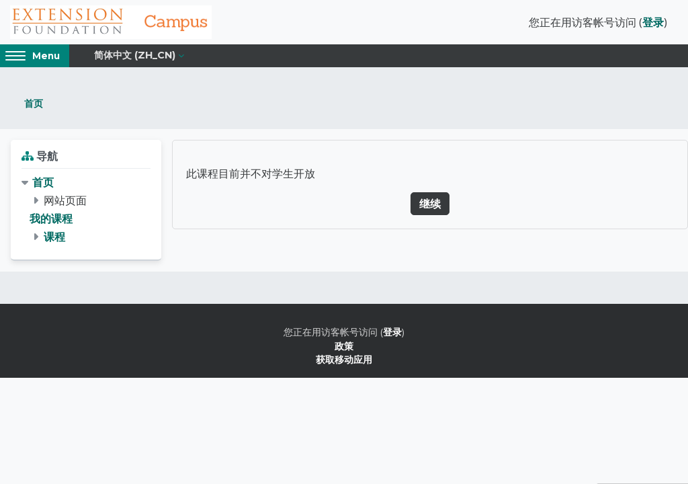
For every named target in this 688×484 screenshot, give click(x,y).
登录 (653, 22)
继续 (430, 203)
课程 (54, 236)
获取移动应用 (344, 359)
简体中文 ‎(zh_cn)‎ (134, 55)
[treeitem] (86, 210)
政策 (344, 345)
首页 (33, 103)
